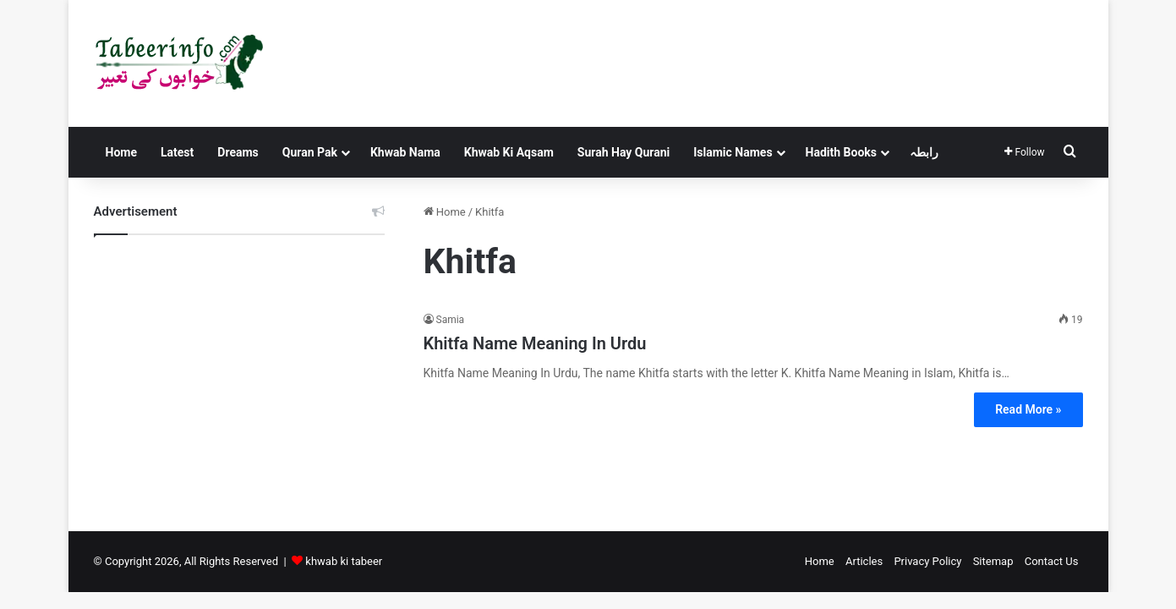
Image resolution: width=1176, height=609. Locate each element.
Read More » (1028, 409)
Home (121, 152)
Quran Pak (309, 152)
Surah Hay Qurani (623, 152)
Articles (864, 561)
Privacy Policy (927, 561)
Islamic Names (732, 152)
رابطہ (924, 152)
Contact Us (1052, 561)
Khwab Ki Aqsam (509, 152)
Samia (450, 320)
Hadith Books (841, 152)
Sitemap (993, 561)
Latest (177, 152)
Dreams (237, 152)
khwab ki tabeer (343, 561)
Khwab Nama (405, 152)
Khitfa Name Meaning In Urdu (535, 343)
